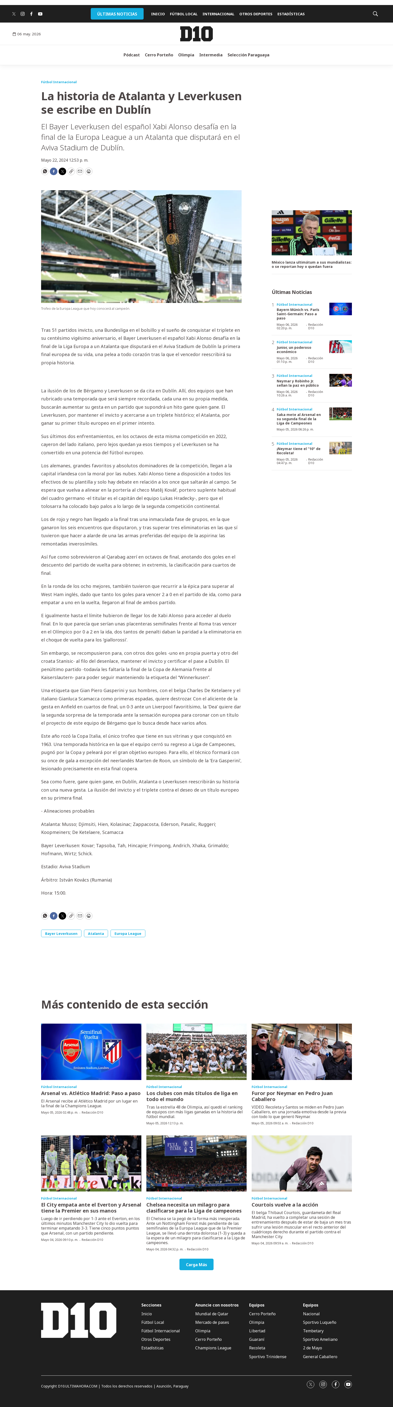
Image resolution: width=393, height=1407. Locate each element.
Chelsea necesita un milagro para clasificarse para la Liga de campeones (194, 1207)
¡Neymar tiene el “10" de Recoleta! (299, 450)
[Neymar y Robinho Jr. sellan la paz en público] (340, 380)
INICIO (158, 13)
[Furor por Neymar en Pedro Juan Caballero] (302, 1052)
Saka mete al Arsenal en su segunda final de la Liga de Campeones (299, 418)
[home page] (196, 33)
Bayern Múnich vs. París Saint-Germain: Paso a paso (298, 313)
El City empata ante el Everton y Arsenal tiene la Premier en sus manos (91, 1207)
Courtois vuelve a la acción (285, 1204)
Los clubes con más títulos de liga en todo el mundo (192, 1096)
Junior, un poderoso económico (294, 349)
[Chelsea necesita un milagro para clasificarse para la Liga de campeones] (196, 1163)
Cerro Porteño (159, 55)
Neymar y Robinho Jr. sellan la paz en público (298, 383)
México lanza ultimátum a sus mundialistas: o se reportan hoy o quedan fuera (312, 264)
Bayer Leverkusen (61, 933)
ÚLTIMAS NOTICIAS (117, 14)
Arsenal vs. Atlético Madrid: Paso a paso (91, 1093)
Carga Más (196, 1264)
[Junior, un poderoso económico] (340, 346)
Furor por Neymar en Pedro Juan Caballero (292, 1096)
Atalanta (96, 933)
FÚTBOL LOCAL (184, 13)
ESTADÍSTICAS (291, 13)
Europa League (128, 933)
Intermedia (211, 55)
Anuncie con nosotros (217, 1305)
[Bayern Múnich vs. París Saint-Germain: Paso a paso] (340, 309)
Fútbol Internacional (59, 82)
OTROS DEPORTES (255, 13)
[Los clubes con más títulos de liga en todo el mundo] (196, 1052)
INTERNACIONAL (218, 13)
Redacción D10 (315, 326)
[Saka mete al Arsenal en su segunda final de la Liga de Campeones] (340, 413)
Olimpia (186, 55)
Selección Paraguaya (248, 55)
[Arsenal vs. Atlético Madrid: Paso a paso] (91, 1052)
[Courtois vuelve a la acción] (302, 1163)
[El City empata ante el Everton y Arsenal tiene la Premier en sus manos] (91, 1163)
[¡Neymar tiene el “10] (340, 448)
